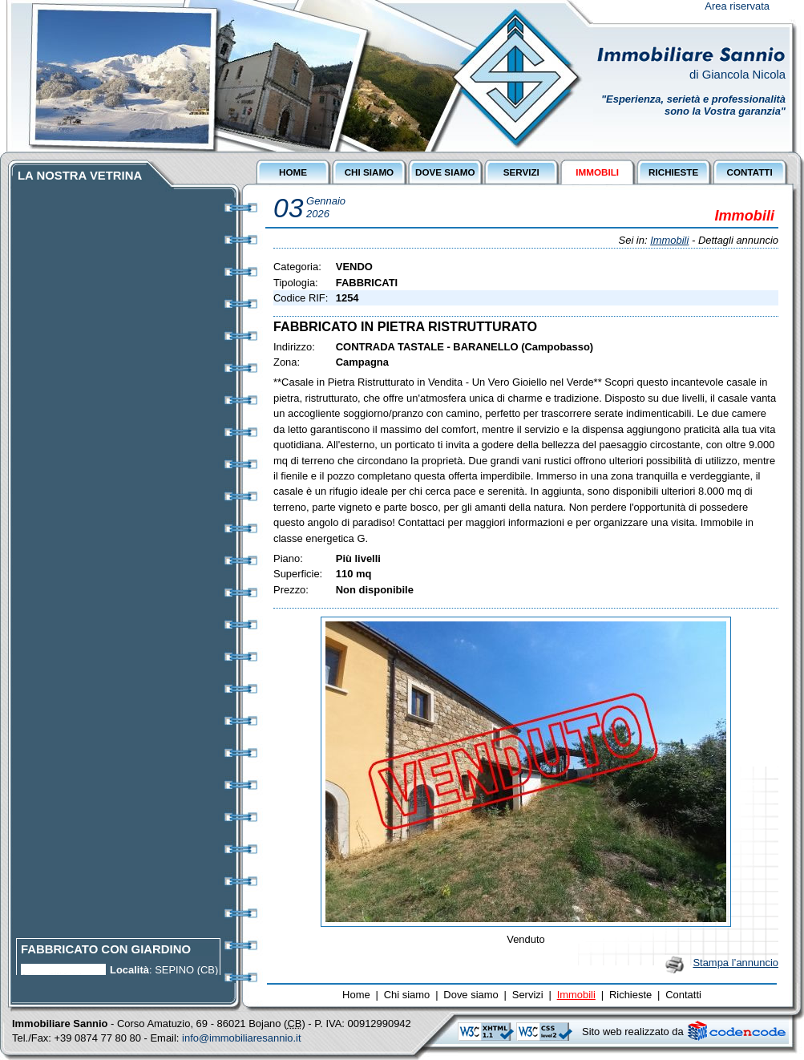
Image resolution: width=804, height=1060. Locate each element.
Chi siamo (407, 995)
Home (356, 995)
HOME (293, 172)
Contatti (683, 995)
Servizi (527, 995)
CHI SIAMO (369, 172)
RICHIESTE (673, 172)
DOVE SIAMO (445, 172)
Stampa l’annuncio (735, 963)
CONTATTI (749, 172)
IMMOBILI (597, 172)
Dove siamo (470, 995)
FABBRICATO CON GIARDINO (106, 951)
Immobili (669, 240)
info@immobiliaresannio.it (241, 1038)
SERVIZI (521, 172)
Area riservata (737, 6)
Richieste (630, 995)
